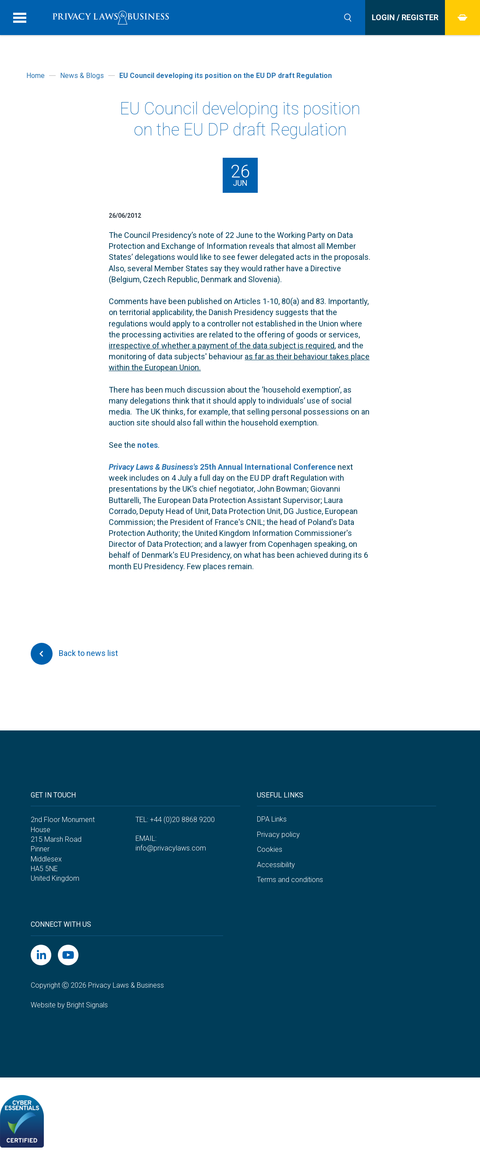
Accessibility (276, 865)
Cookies (269, 849)
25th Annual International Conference (222, 466)
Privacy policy (278, 834)
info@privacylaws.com (170, 848)
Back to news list (74, 654)
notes (147, 445)
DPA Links (272, 819)
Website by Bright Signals (69, 1005)
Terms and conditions (290, 879)
